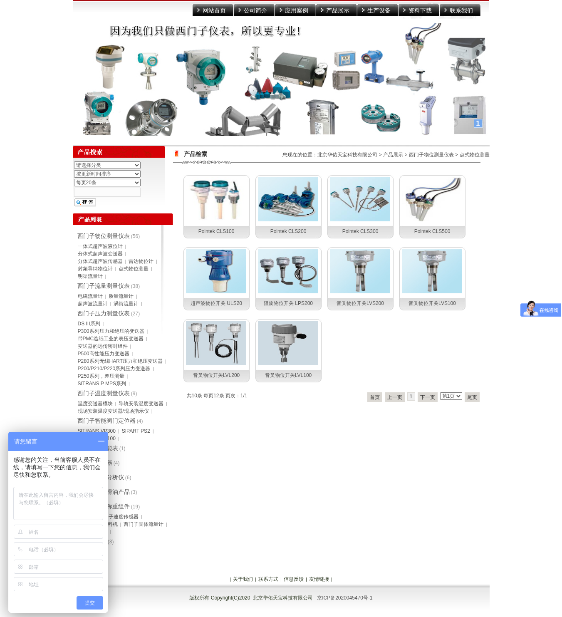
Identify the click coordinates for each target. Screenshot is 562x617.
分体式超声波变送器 (100, 254)
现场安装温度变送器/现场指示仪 (113, 411)
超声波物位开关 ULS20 (216, 303)
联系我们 (461, 10)
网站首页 (214, 10)
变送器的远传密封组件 (103, 346)
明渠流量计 (90, 276)
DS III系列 (89, 324)
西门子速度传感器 (119, 517)
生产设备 (379, 10)
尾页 (472, 397)
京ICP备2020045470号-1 (344, 598)
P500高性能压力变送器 (103, 354)
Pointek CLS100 (216, 231)
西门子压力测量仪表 (103, 313)
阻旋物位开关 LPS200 (288, 303)
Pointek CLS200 (288, 231)
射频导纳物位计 (95, 269)
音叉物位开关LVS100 (432, 303)
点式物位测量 (475, 155)
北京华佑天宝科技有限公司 (347, 155)
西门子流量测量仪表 (103, 285)
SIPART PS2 (136, 431)
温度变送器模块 (95, 403)
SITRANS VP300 (97, 431)
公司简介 (255, 10)
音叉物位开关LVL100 (288, 375)
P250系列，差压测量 (101, 376)
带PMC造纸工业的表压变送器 (111, 339)
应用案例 (296, 10)
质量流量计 (121, 296)
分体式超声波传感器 (100, 261)
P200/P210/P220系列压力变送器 (114, 369)
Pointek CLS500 (432, 231)
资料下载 (420, 10)
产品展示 (337, 10)
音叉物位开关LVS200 (360, 303)
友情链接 (319, 579)
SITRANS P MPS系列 (102, 384)
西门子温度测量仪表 (103, 393)
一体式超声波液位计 (100, 246)
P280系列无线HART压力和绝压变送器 (120, 361)
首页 (375, 397)
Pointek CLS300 (360, 231)
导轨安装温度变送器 (141, 403)
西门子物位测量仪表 (431, 155)
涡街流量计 (126, 304)
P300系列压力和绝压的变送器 (111, 331)
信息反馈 (294, 579)
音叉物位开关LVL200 (216, 375)
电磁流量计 (90, 296)
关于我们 (243, 579)
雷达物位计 (141, 261)
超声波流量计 (93, 304)
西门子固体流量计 (143, 524)
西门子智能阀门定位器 (106, 420)
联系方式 (268, 579)
